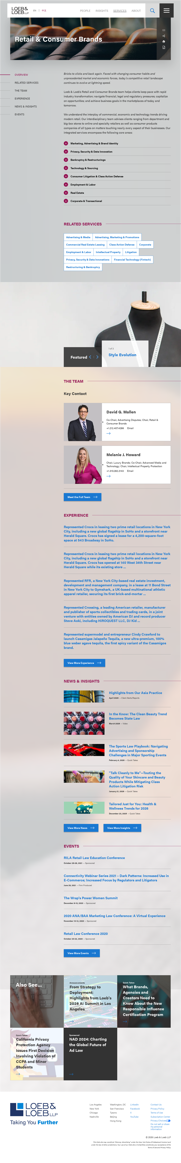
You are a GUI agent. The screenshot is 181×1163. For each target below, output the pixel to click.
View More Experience (84, 663)
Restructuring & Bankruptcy (83, 267)
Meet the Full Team (83, 497)
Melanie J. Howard (123, 454)
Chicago (94, 1112)
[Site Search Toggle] (150, 10)
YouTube (134, 1116)
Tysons (113, 1112)
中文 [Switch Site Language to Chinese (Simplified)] (47, 10)
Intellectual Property (108, 252)
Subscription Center (160, 1116)
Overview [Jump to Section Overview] (21, 74)
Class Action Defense (121, 244)
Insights (99, 10)
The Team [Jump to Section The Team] (21, 90)
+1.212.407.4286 (115, 428)
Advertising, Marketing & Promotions (117, 237)
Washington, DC (118, 1104)
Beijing (113, 1116)
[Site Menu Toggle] (164, 10)
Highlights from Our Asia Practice (135, 692)
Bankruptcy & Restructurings (84, 160)
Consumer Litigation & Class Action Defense (93, 176)
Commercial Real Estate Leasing (85, 244)
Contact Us (156, 1104)
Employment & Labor (80, 184)
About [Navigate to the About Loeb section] (133, 10)
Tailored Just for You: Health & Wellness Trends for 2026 (133, 806)
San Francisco (117, 1108)
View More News (81, 828)
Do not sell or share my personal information (160, 1126)
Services (117, 10)
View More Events (82, 953)
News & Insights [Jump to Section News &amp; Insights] (26, 106)
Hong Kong (115, 1120)
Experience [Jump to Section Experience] (22, 98)
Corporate (145, 244)
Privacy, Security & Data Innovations (87, 259)
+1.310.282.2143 (115, 471)
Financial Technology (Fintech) (132, 259)
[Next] (97, 357)
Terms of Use (157, 1112)
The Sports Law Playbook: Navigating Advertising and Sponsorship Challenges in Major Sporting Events (138, 750)
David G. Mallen (121, 412)
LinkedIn (134, 1104)
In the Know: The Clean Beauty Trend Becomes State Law (138, 716)
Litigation (131, 252)
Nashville (94, 1116)
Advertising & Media (78, 237)
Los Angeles (96, 1104)
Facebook (135, 1108)
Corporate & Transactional (83, 201)
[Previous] (90, 357)
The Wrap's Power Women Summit (91, 897)
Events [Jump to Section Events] (19, 114)
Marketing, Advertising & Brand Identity (91, 143)
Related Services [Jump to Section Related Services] (26, 82)
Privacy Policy (157, 1108)
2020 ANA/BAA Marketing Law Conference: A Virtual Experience (114, 915)
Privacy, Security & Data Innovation (88, 151)
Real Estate (74, 193)
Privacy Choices (160, 1120)
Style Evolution (122, 354)
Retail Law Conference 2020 (86, 933)
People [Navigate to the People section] (82, 10)
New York (94, 1108)
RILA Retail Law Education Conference (94, 857)
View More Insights (122, 828)
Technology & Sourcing (81, 168)
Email (130, 428)
